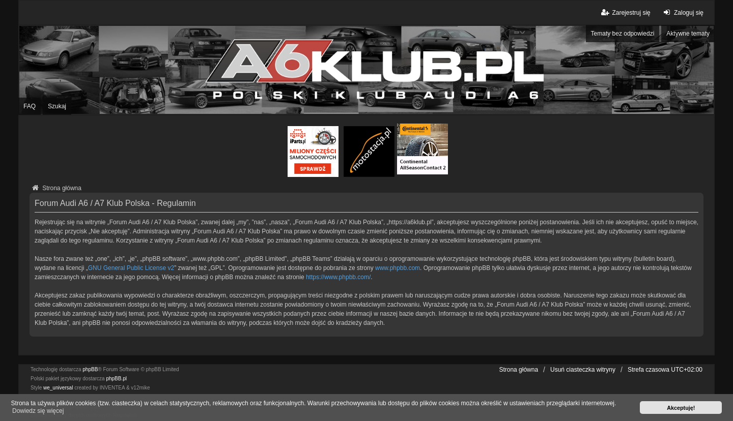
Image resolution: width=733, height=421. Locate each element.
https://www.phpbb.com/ (338, 277)
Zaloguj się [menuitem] (682, 12)
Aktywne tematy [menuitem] (688, 33)
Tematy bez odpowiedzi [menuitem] (623, 33)
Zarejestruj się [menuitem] (625, 12)
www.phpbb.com (397, 268)
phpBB (90, 369)
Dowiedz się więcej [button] (38, 410)
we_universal (58, 387)
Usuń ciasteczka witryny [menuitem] (582, 369)
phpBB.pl (116, 378)
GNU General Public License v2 (131, 268)
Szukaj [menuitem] (57, 106)
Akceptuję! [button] (681, 408)
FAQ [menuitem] (29, 106)
